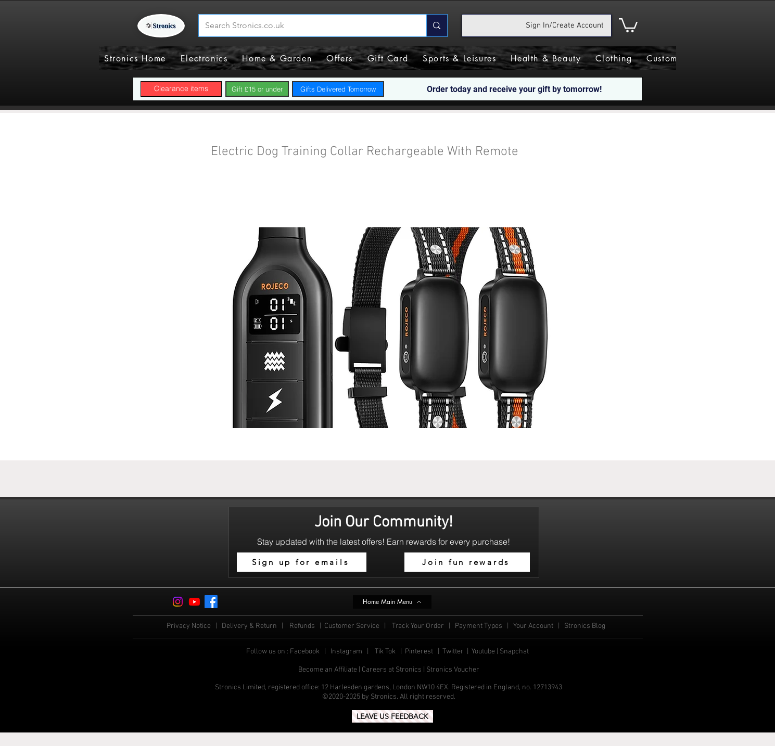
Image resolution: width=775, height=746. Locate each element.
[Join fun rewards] (467, 562)
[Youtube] (194, 601)
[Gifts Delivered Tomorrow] (338, 89)
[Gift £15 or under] (257, 89)
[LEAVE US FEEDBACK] (392, 716)
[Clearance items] (181, 89)
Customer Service (352, 626)
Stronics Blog (584, 626)
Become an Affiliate (327, 669)
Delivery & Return (250, 626)
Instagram (347, 651)
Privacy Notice (189, 626)
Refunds (302, 626)
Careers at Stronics (392, 669)
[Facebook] (211, 601)
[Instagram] (177, 601)
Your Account (535, 626)
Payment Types (479, 626)
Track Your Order (418, 626)
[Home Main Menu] (392, 602)
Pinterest (420, 651)
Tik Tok (386, 651)
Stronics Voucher (452, 669)
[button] (628, 24)
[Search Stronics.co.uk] (305, 25)
